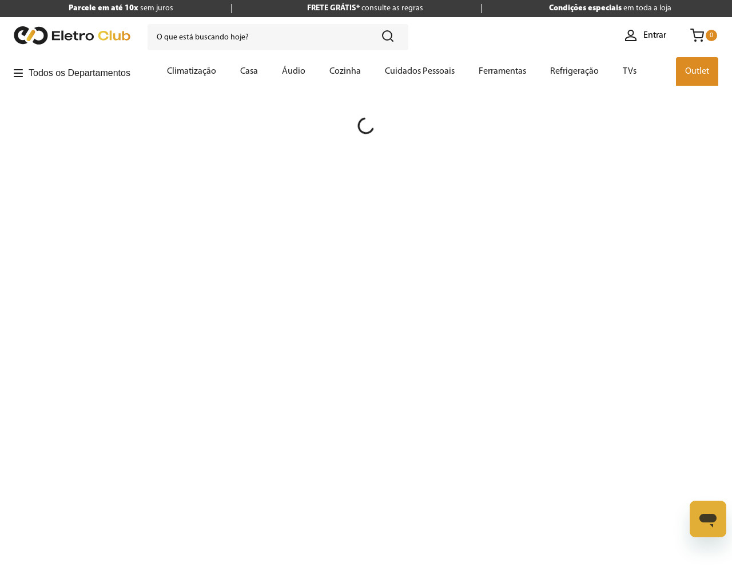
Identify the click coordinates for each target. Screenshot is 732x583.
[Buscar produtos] (390, 37)
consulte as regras (365, 8)
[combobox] (278, 37)
